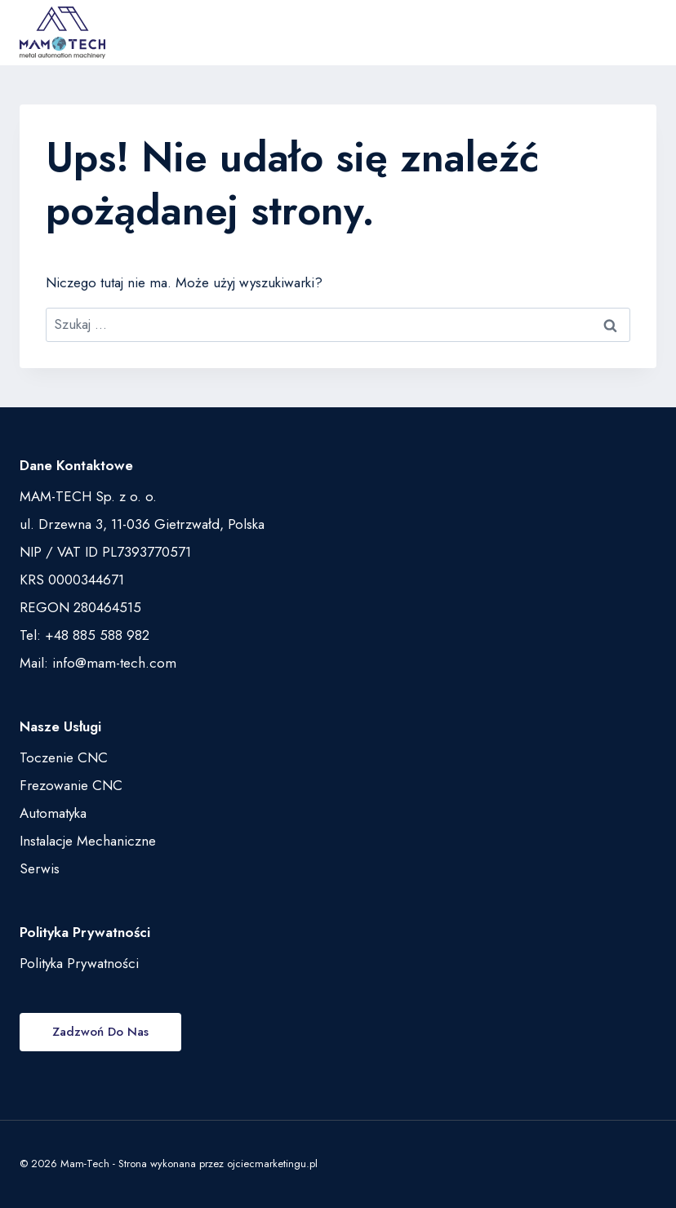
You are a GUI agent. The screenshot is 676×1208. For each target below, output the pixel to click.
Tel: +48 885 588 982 (84, 635)
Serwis (40, 868)
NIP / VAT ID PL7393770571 (105, 552)
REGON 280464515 (80, 607)
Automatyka (53, 813)
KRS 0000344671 (72, 579)
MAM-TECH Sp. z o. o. (88, 496)
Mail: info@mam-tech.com (98, 663)
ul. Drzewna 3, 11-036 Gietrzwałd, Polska (142, 524)
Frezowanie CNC (71, 785)
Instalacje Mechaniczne (88, 840)
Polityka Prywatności (79, 963)
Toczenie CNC (64, 757)
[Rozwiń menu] (639, 32)
